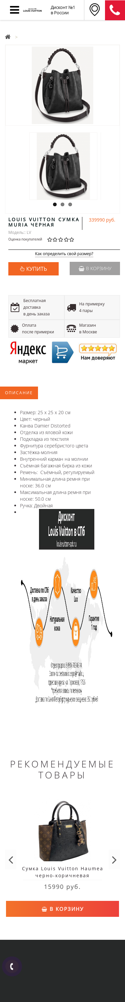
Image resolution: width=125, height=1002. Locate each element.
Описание (19, 393)
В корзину (95, 268)
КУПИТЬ (36, 268)
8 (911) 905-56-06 (115, 10)
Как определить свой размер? (64, 253)
